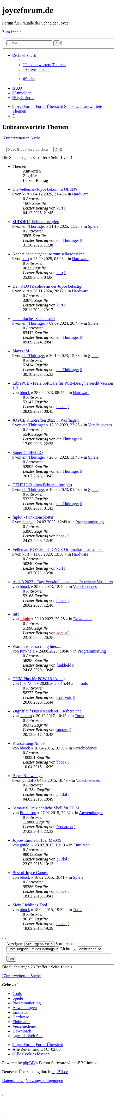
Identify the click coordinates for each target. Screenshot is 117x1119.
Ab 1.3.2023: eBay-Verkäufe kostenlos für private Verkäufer (63, 582)
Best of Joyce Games (30, 872)
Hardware (80, 194)
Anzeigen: (30, 944)
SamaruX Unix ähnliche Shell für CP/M (46, 808)
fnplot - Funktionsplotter (33, 517)
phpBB (29, 1063)
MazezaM (21, 351)
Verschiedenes (100, 425)
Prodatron (28, 812)
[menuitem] (44, 65)
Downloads (82, 619)
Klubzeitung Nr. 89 (29, 743)
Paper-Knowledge (27, 775)
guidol (27, 780)
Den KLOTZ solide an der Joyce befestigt (47, 286)
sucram (26, 716)
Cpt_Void (28, 683)
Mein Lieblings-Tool (30, 905)
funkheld (27, 651)
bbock (25, 392)
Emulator (81, 845)
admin (25, 619)
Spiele (93, 226)
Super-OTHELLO (28, 452)
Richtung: (81, 948)
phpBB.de (59, 1071)
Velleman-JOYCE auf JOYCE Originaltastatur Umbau (58, 549)
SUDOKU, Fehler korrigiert (36, 221)
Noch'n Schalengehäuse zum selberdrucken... (50, 254)
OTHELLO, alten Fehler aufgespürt (42, 485)
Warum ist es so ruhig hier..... (37, 646)
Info (16, 614)
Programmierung (90, 522)
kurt (25, 194)
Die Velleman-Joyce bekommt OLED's (45, 189)
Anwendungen (91, 812)
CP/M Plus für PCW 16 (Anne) (39, 679)
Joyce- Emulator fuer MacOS (37, 840)
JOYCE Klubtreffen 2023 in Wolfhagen (46, 420)
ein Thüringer (33, 226)
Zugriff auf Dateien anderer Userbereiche (47, 711)
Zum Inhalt (11, 32)
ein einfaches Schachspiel (34, 318)
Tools (83, 683)
